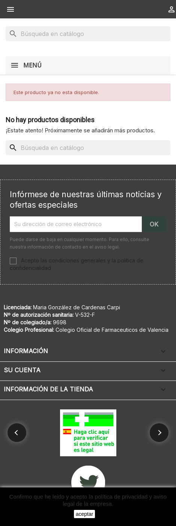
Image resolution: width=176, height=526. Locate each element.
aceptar (84, 514)
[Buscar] (88, 33)
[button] (17, 432)
